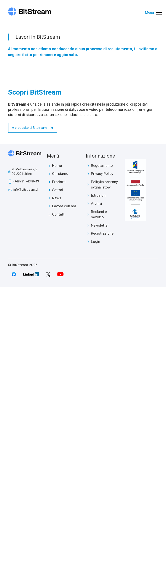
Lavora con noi (26, 59)
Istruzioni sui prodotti (32, 163)
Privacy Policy (102, 454)
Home (57, 446)
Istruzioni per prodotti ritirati (37, 171)
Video (20, 50)
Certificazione (26, 42)
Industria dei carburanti (32, 123)
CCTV (20, 107)
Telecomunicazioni (29, 98)
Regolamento (102, 446)
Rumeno (23, 291)
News (14, 147)
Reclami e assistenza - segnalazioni (42, 179)
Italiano (22, 283)
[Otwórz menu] (154, 12)
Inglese (22, 275)
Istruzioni (98, 476)
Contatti (58, 494)
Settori (18, 82)
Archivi (96, 484)
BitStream (25, 436)
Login (14, 259)
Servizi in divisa (27, 115)
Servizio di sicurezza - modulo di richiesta (46, 187)
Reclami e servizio (99, 495)
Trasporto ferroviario (31, 139)
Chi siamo (20, 26)
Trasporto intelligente (32, 131)
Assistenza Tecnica (30, 204)
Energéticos (25, 90)
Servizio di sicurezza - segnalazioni (41, 195)
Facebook (13, 554)
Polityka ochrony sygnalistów (104, 465)
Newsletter (100, 505)
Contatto (17, 211)
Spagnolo (24, 299)
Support (19, 155)
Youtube (60, 554)
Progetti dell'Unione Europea (38, 67)
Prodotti (16, 75)
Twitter (48, 554)
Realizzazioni (25, 34)
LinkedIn (31, 554)
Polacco (22, 267)
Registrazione (20, 251)
